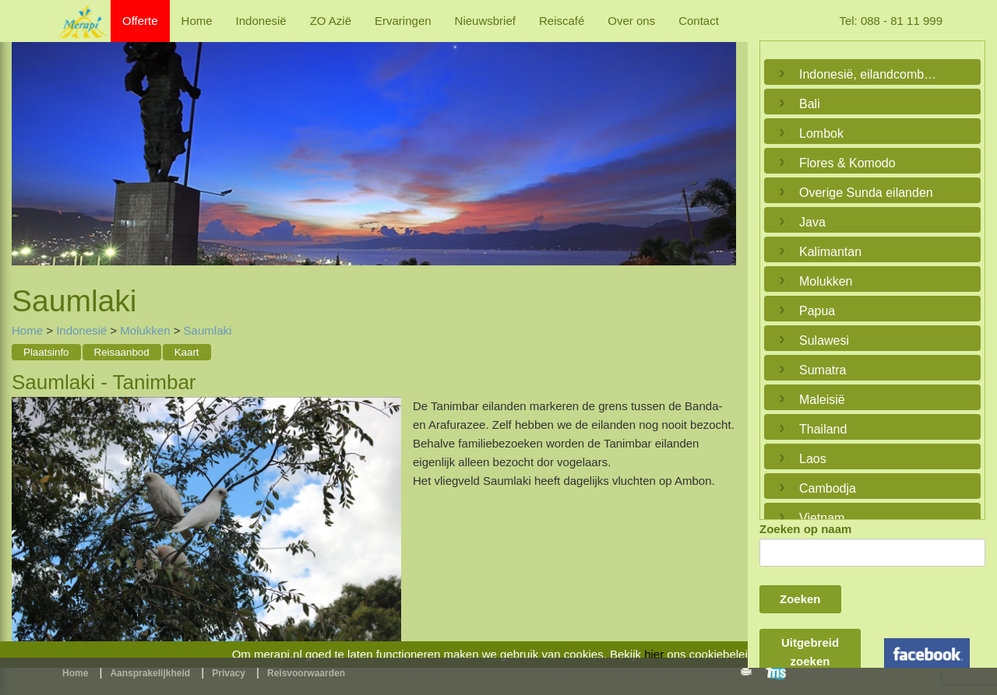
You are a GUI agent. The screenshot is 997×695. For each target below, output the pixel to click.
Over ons (631, 20)
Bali (809, 104)
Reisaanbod (122, 352)
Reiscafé (561, 20)
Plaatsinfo (46, 352)
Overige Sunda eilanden (866, 192)
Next (720, 144)
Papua (817, 311)
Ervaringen (403, 20)
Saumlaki (208, 330)
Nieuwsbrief (485, 20)
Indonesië (261, 20)
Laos (812, 458)
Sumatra (822, 370)
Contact (698, 20)
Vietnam (821, 518)
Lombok (821, 133)
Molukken (145, 330)
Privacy (228, 673)
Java (812, 222)
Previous (27, 144)
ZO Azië (330, 20)
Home (197, 20)
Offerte (140, 20)
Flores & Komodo (847, 163)
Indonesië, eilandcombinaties (868, 74)
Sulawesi (824, 340)
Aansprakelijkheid (150, 673)
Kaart (186, 352)
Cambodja (827, 488)
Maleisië (822, 399)
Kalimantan (830, 251)
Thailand (823, 429)
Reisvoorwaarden (306, 673)
